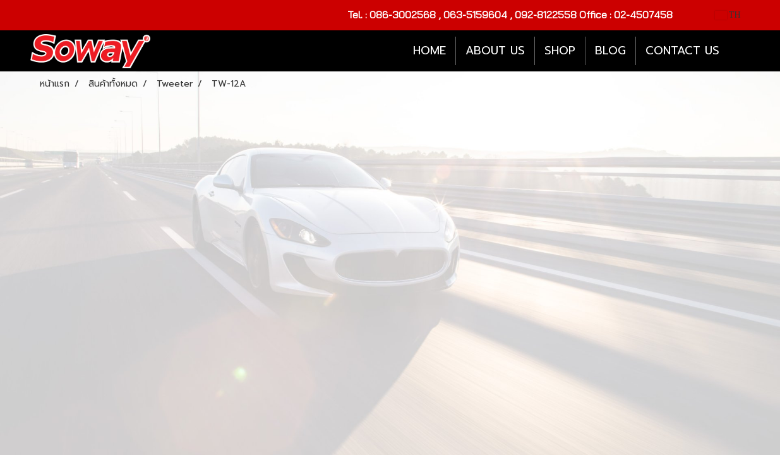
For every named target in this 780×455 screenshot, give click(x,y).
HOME (429, 50)
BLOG (610, 50)
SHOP (559, 50)
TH (728, 15)
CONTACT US (682, 50)
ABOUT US (495, 50)
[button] (740, 51)
